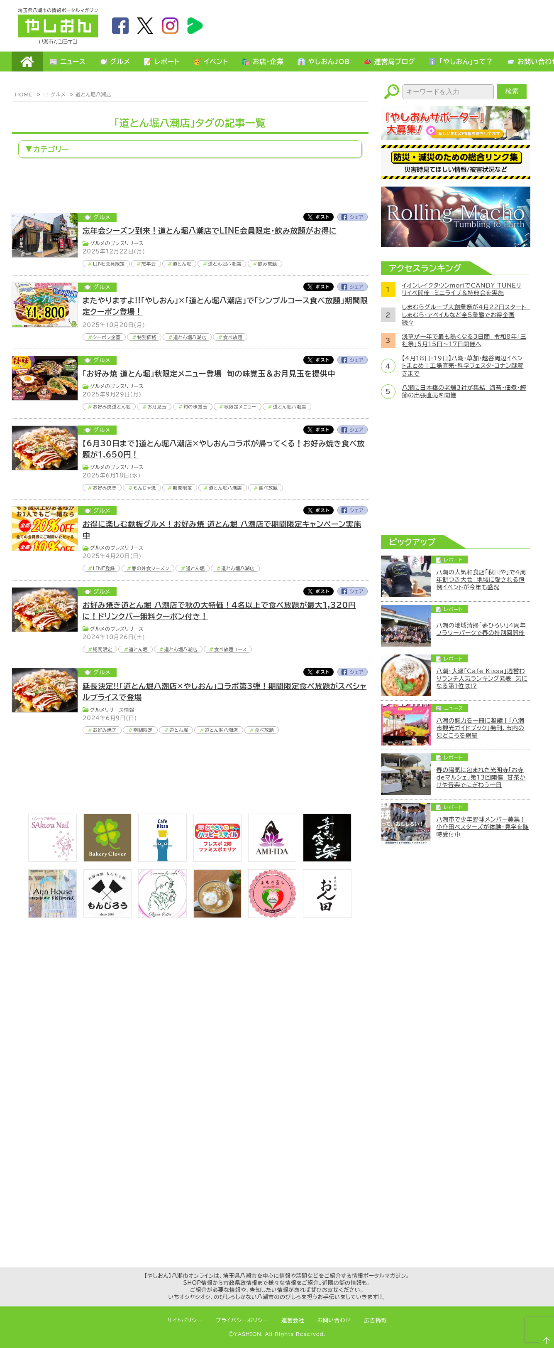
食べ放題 (233, 337)
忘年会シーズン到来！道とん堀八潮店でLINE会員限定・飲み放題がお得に (210, 230)
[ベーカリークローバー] (107, 859)
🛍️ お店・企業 (263, 61)
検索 (512, 91)
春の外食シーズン (150, 568)
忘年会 (149, 263)
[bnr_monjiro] (107, 915)
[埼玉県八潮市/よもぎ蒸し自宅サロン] (272, 915)
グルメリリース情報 (112, 709)
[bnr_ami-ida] (272, 859)
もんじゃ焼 (144, 487)
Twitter (318, 217)
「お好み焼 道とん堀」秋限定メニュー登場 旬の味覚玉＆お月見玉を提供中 (209, 373)
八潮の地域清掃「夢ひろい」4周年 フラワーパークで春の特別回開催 (483, 629)
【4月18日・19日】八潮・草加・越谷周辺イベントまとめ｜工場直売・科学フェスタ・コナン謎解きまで (463, 365)
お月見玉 (156, 406)
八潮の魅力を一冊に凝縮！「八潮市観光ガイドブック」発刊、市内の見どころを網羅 (481, 728)
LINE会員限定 (109, 263)
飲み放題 (267, 263)
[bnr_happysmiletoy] (217, 859)
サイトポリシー (185, 1320)
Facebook (353, 217)
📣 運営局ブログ (389, 61)
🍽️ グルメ (114, 61)
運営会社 (292, 1320)
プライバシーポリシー (242, 1320)
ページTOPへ (544, 1338)
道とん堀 (182, 263)
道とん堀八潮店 (94, 94)
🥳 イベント (210, 61)
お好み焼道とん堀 (112, 406)
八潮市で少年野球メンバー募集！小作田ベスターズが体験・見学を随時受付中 (483, 827)
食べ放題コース (230, 649)
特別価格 (147, 337)
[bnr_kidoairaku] (327, 859)
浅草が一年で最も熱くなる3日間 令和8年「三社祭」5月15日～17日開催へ (464, 340)
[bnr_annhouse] (52, 915)
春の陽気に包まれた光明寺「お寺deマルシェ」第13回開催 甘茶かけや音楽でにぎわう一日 (481, 777)
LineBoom (195, 25)
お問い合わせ (334, 1320)
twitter (145, 25)
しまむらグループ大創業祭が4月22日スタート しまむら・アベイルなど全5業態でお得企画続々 (464, 314)
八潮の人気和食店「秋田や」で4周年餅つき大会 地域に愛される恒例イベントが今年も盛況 (481, 579)
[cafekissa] (162, 859)
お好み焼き (105, 487)
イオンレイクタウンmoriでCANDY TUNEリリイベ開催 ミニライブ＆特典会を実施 (462, 289)
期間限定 (182, 487)
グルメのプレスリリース (117, 243)
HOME (27, 61)
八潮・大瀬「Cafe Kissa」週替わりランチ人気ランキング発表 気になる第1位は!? (482, 678)
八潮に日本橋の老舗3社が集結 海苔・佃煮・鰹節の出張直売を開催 (464, 391)
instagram (170, 25)
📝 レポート (162, 61)
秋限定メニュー (240, 406)
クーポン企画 (107, 337)
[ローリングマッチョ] (455, 244)
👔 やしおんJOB (323, 61)
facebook (120, 25)
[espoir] (217, 915)
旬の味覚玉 (195, 406)
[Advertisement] (385, 25)
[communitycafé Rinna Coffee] (162, 915)
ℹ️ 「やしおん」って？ (460, 61)
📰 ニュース (67, 61)
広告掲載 (375, 1320)
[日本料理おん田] (327, 915)
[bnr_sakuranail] (52, 859)
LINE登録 (104, 568)
